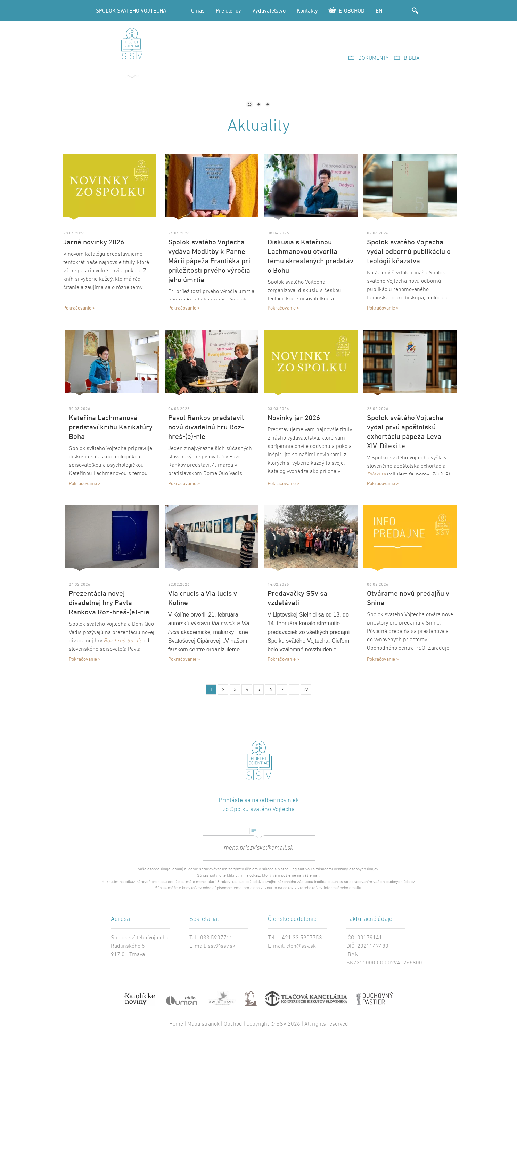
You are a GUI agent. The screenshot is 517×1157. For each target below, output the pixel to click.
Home (176, 1128)
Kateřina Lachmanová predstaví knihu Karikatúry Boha (111, 531)
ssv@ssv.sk (221, 1050)
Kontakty (307, 10)
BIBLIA (412, 58)
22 (305, 794)
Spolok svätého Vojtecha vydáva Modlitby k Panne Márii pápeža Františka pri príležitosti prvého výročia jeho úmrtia (209, 365)
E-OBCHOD (351, 10)
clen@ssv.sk (301, 1050)
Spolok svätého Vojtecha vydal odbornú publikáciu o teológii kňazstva (409, 355)
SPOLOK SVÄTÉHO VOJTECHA (131, 10)
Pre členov (228, 10)
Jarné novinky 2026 (93, 346)
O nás (198, 10)
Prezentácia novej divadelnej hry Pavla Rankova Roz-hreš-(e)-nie (109, 706)
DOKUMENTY (373, 58)
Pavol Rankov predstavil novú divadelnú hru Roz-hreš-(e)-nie (206, 531)
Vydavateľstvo (269, 10)
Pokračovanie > (79, 412)
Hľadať (414, 10)
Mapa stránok (203, 1128)
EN (379, 10)
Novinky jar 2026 (294, 522)
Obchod (233, 1128)
